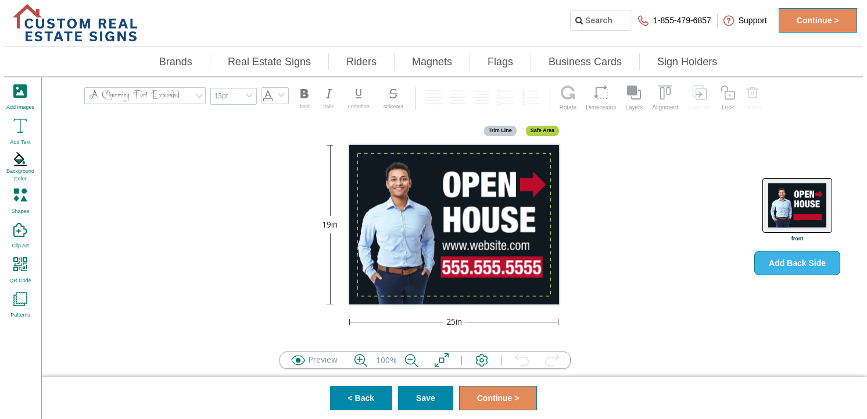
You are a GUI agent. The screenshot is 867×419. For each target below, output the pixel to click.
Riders (361, 62)
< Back (361, 398)
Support (745, 20)
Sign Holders (687, 62)
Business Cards (585, 62)
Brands (175, 62)
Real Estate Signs (269, 62)
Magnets (432, 62)
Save (425, 398)
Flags (500, 62)
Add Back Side (797, 263)
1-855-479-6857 (674, 20)
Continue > (818, 20)
